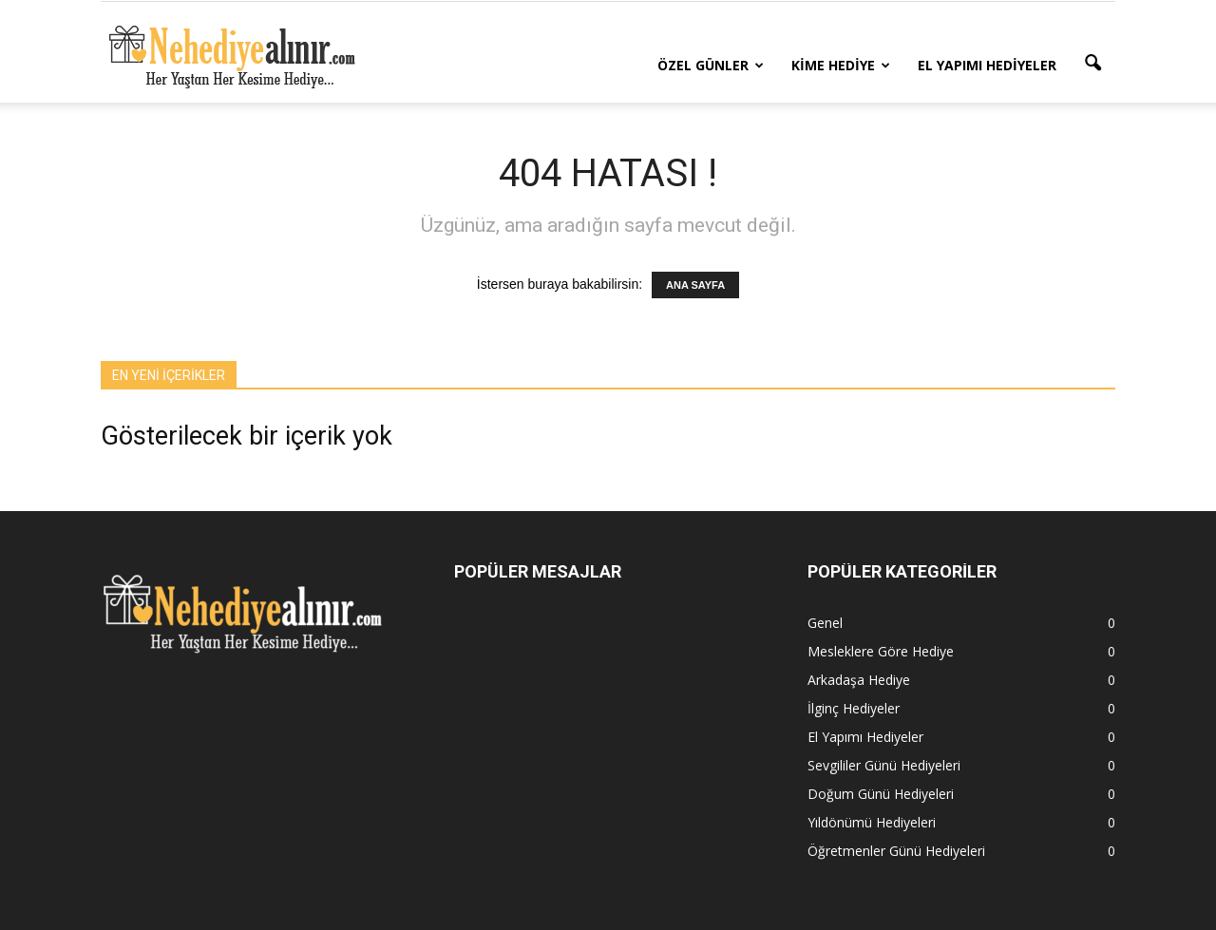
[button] (1092, 63)
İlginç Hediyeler (854, 708)
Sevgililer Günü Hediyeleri (884, 765)
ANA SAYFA (695, 285)
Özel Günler (710, 65)
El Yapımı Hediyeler (987, 65)
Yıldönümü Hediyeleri (872, 822)
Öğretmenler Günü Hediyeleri (896, 851)
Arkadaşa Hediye (859, 680)
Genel (825, 623)
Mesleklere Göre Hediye (881, 651)
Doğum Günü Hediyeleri (881, 794)
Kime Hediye (840, 65)
